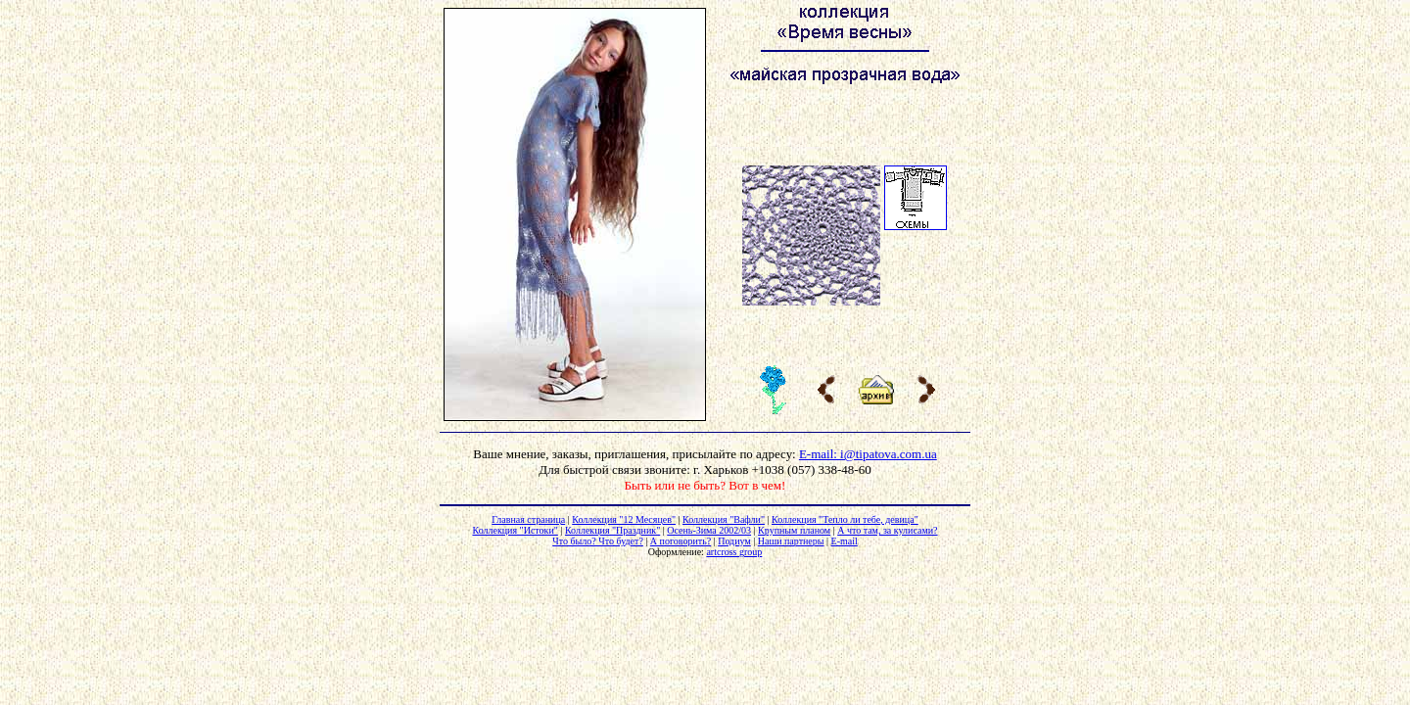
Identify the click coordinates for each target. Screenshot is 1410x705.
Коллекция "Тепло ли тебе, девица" (845, 519)
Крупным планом (794, 530)
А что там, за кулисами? (887, 530)
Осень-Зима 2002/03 (709, 530)
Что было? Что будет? (597, 541)
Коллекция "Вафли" (723, 519)
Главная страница (528, 519)
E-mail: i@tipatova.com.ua (868, 453)
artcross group (734, 551)
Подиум (734, 541)
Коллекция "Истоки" (514, 530)
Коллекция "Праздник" (612, 530)
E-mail (844, 541)
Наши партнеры (791, 541)
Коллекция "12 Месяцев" (624, 519)
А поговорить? (680, 541)
